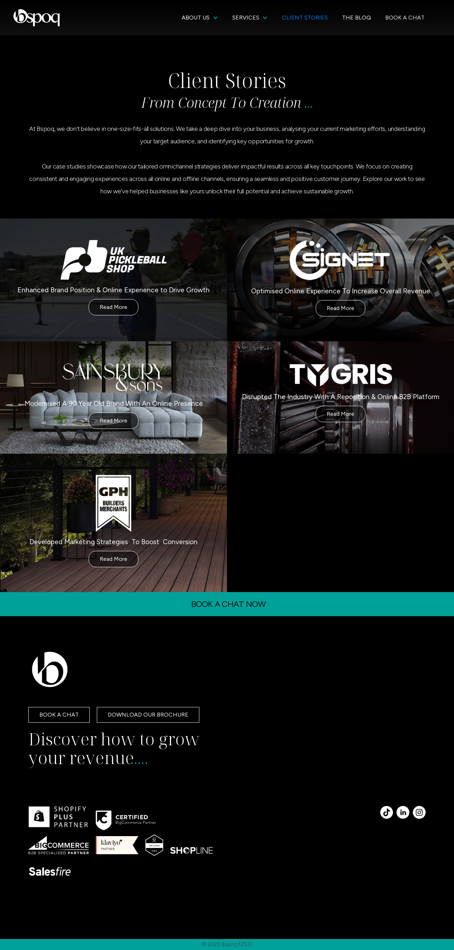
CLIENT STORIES (305, 17)
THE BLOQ (356, 17)
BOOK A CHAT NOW (228, 604)
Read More (113, 307)
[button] (200, 18)
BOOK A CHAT (405, 17)
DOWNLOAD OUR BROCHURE (148, 714)
